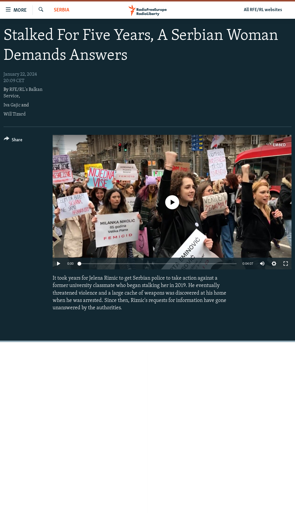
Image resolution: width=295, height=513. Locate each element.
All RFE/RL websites (263, 10)
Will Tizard (15, 114)
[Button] (13, 141)
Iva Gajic (12, 105)
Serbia (61, 10)
